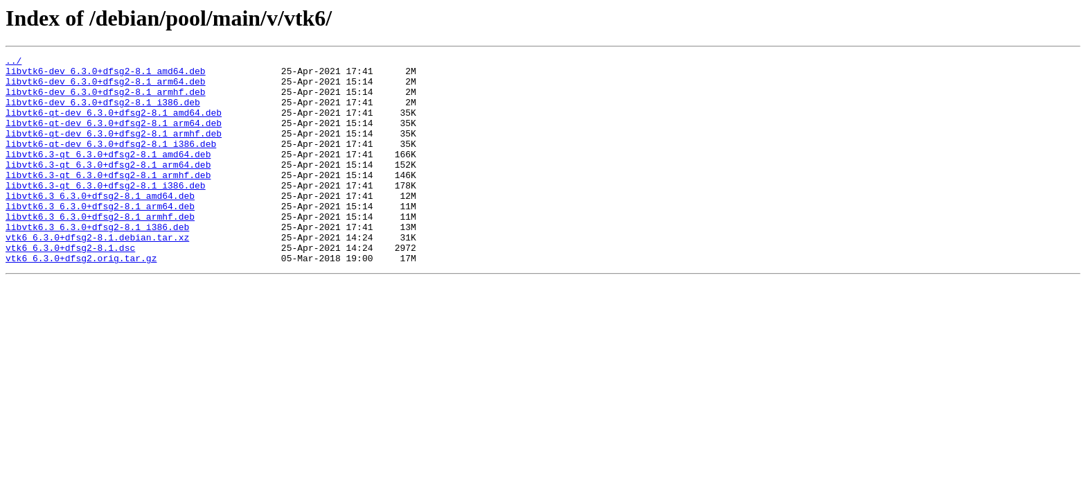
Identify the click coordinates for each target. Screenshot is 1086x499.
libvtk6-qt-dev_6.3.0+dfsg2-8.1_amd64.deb (114, 125)
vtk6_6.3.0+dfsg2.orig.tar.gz (81, 299)
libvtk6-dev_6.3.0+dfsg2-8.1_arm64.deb (106, 87)
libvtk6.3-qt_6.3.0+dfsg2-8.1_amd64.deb (108, 174)
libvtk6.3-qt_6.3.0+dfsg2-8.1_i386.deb (106, 212)
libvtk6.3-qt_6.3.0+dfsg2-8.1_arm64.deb (108, 187)
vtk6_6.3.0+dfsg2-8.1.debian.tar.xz (97, 274)
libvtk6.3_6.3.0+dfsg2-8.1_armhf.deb (100, 249)
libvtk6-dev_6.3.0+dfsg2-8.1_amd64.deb (106, 75)
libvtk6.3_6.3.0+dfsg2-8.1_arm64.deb (100, 237)
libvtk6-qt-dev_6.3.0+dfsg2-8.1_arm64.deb (114, 137)
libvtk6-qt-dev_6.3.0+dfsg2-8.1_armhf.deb (114, 149)
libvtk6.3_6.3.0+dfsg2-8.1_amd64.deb (100, 224)
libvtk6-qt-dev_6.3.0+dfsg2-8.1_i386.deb (111, 162)
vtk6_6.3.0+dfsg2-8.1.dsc (70, 287)
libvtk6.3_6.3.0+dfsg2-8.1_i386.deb (97, 262)
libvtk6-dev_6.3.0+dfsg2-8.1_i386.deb (103, 112)
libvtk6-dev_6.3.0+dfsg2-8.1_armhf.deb (106, 100)
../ (13, 62)
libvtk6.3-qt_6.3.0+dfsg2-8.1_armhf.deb (108, 199)
